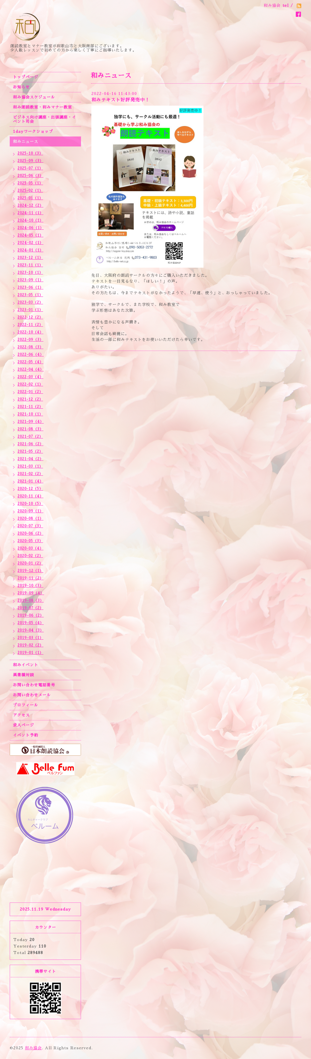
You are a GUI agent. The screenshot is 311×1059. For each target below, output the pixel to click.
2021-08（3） (30, 429)
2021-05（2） (30, 451)
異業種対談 (23, 675)
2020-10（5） (30, 504)
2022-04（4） (30, 369)
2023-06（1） (30, 287)
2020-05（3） (30, 541)
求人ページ (23, 725)
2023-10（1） (30, 272)
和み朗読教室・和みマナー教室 (42, 107)
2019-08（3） (30, 600)
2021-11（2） (30, 407)
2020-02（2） (30, 556)
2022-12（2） (30, 317)
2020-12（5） (30, 489)
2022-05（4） (30, 362)
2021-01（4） (30, 481)
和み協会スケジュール (34, 97)
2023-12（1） (30, 258)
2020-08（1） (30, 518)
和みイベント (25, 665)
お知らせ (21, 87)
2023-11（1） (30, 265)
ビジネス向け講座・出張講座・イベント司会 (44, 119)
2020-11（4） (30, 496)
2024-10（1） (30, 220)
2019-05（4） (30, 623)
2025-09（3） (30, 161)
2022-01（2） (30, 392)
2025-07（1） (30, 168)
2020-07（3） (30, 526)
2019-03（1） (30, 638)
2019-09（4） (30, 593)
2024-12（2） (30, 205)
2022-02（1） (30, 384)
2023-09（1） (30, 280)
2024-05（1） (30, 235)
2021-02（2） (30, 474)
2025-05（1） (30, 183)
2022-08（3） (30, 347)
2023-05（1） (30, 295)
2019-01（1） (30, 653)
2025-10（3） (30, 153)
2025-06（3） (30, 176)
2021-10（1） (30, 414)
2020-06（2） (30, 533)
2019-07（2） (30, 608)
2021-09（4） (30, 422)
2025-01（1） (30, 198)
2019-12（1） (30, 571)
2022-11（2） (30, 325)
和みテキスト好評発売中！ (120, 100)
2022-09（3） (30, 340)
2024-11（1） (30, 213)
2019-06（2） (30, 615)
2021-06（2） (30, 444)
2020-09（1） (30, 511)
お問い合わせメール (32, 695)
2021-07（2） (30, 436)
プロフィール (25, 705)
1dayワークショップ (33, 132)
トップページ (25, 77)
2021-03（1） (30, 466)
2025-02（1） (30, 190)
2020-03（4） (30, 548)
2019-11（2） (30, 578)
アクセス (21, 715)
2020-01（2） (30, 563)
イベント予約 (25, 735)
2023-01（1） (30, 310)
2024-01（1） (30, 250)
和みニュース (25, 142)
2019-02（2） (30, 645)
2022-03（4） (30, 377)
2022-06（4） (30, 354)
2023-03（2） (30, 302)
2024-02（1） (30, 243)
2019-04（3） (30, 630)
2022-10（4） (30, 332)
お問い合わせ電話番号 (34, 685)
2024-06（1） (30, 228)
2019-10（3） (30, 586)
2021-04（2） (30, 459)
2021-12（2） (30, 399)
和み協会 (33, 1048)
